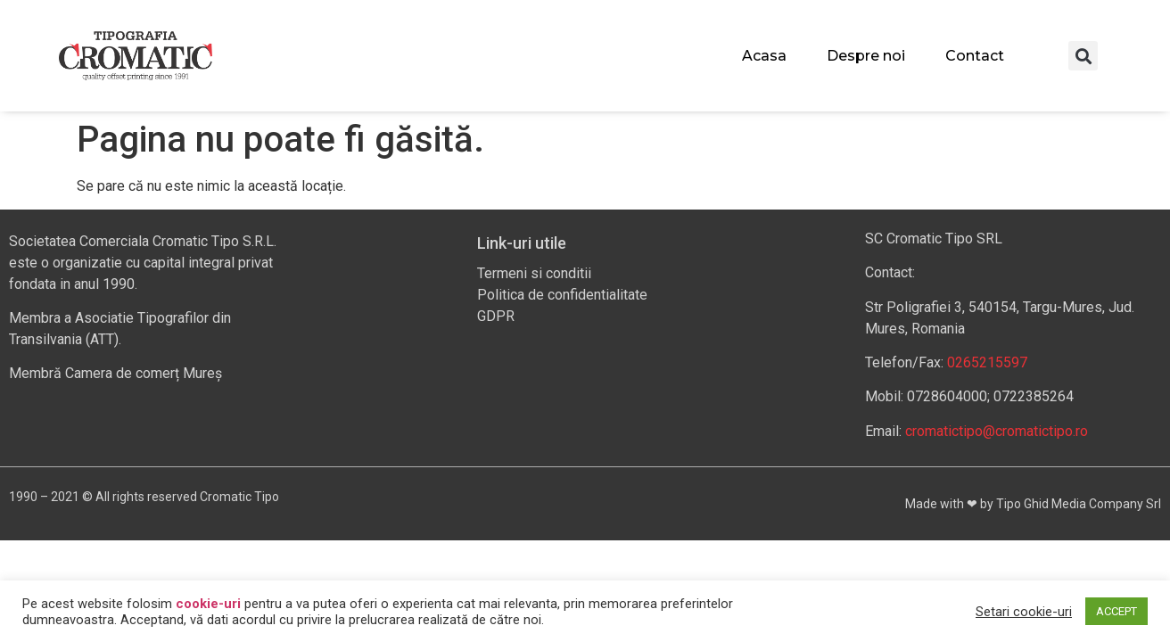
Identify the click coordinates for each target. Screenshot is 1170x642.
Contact (974, 55)
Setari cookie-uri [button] (1024, 612)
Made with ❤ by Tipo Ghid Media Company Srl (1033, 504)
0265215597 (987, 362)
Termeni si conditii (534, 273)
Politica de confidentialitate (562, 294)
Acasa (764, 55)
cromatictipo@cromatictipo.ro (996, 431)
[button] (1083, 55)
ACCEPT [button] (1116, 611)
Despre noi (866, 55)
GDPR (496, 316)
